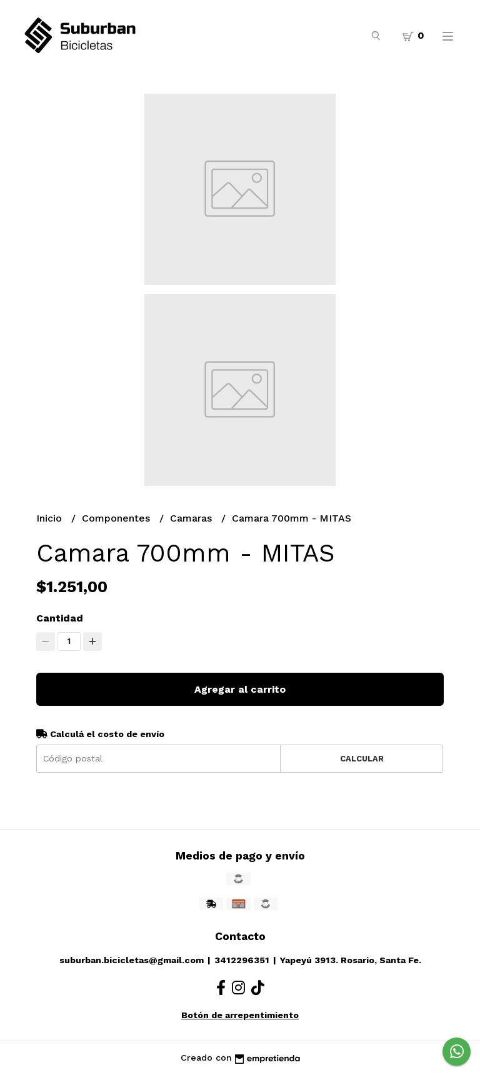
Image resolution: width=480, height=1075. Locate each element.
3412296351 (241, 960)
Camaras (192, 518)
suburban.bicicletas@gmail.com (131, 960)
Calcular (362, 758)
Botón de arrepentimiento (240, 1015)
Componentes (117, 518)
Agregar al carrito (240, 689)
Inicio (50, 518)
